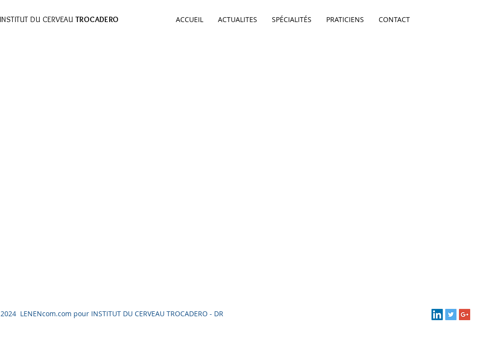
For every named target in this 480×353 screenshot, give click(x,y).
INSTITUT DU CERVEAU (59, 19)
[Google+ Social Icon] (464, 314)
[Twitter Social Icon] (450, 314)
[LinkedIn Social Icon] (437, 314)
